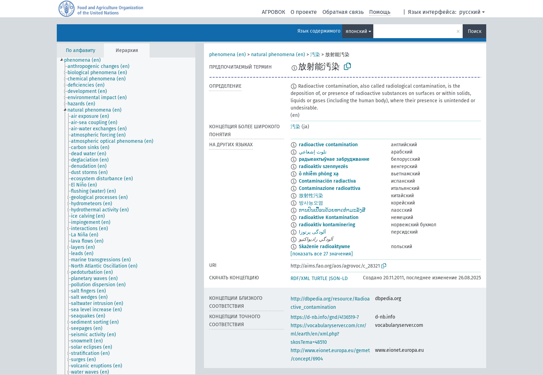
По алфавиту (80, 50)
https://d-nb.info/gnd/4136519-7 (325, 317)
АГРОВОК (273, 12)
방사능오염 (311, 203)
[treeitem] (85, 60)
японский (356, 31)
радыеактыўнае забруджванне (334, 159)
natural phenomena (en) (278, 55)
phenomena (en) (227, 55)
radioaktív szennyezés (323, 166)
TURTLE (319, 278)
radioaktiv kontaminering (327, 225)
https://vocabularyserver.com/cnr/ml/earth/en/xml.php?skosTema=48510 (328, 334)
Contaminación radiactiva (327, 181)
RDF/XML (300, 278)
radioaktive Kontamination (328, 217)
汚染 (315, 55)
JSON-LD (338, 278)
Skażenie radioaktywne (324, 247)
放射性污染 (311, 196)
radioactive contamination (328, 145)
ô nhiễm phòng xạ (319, 174)
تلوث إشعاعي (313, 152)
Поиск (474, 31)
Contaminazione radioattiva (329, 188)
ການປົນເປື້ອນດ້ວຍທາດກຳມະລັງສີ (332, 210)
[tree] (126, 216)
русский (470, 12)
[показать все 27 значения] (322, 254)
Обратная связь (343, 12)
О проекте (304, 12)
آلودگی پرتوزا (312, 232)
